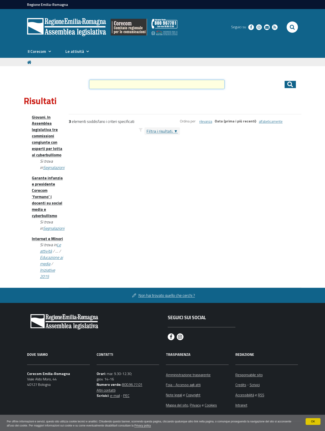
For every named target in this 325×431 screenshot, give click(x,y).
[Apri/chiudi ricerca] (292, 27)
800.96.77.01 (132, 384)
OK (313, 421)
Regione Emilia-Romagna (47, 4)
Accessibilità (244, 395)
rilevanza (205, 121)
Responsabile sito (249, 374)
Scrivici (255, 384)
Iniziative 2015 (47, 273)
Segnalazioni (54, 167)
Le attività (50, 248)
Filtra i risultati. (159, 131)
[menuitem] (39, 51)
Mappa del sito (177, 405)
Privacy (195, 405)
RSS (261, 395)
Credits (240, 384)
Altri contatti (106, 390)
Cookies (211, 405)
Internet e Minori (47, 239)
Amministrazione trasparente (188, 374)
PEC (126, 395)
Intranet (241, 405)
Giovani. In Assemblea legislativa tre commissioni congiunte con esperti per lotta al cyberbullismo (47, 136)
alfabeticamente (271, 121)
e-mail (115, 395)
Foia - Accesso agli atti (183, 384)
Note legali (174, 395)
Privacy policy (142, 425)
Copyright (193, 395)
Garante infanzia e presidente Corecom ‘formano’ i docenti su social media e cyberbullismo (47, 197)
